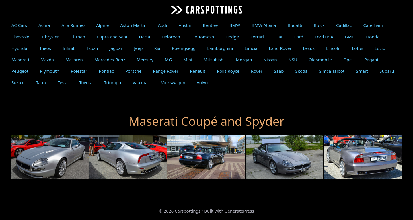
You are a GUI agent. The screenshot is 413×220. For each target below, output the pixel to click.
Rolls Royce (228, 71)
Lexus (309, 48)
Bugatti (295, 25)
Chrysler (50, 37)
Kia (157, 48)
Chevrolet (21, 37)
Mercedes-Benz (109, 59)
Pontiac (106, 71)
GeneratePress (239, 211)
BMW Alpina (264, 25)
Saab (279, 71)
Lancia (250, 48)
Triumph (112, 82)
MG (168, 59)
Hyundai (19, 48)
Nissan (270, 59)
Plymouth (49, 71)
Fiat (279, 37)
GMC (349, 37)
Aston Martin (133, 25)
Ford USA (324, 37)
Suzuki (18, 82)
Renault (197, 71)
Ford (298, 37)
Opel (348, 59)
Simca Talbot (331, 71)
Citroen (78, 37)
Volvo (202, 82)
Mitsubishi (214, 59)
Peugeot (19, 71)
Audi (162, 25)
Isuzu (92, 48)
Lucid (380, 48)
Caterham (373, 25)
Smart (362, 71)
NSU (293, 59)
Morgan (244, 59)
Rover (256, 71)
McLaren (74, 59)
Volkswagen (173, 82)
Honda (372, 37)
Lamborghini (220, 48)
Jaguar (116, 48)
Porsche (133, 71)
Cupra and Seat (112, 37)
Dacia (144, 37)
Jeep (138, 48)
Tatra (41, 82)
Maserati (20, 59)
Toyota (86, 82)
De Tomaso (203, 37)
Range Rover (165, 71)
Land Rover (280, 48)
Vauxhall (141, 82)
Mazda (47, 59)
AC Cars (19, 25)
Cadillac (344, 25)
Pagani (371, 59)
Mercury (145, 59)
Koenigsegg (184, 48)
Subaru (387, 71)
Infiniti (69, 48)
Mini (187, 59)
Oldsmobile (320, 59)
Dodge (232, 37)
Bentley (210, 25)
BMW (234, 25)
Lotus (357, 48)
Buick (319, 25)
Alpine (102, 25)
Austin (185, 25)
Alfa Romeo (73, 25)
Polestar (79, 71)
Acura (44, 25)
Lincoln (333, 48)
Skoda (301, 71)
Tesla (63, 82)
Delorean (170, 37)
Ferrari (257, 37)
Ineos (45, 48)
